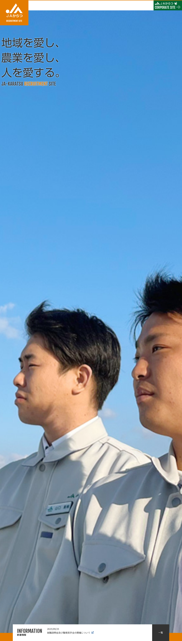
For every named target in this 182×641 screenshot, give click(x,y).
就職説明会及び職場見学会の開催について (70, 630)
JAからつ (14, 12)
